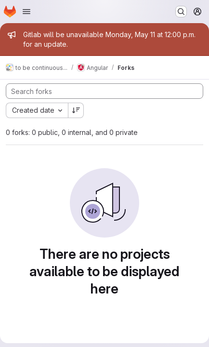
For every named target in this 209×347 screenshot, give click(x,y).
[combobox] (37, 110)
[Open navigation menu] (26, 11)
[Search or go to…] (181, 11)
